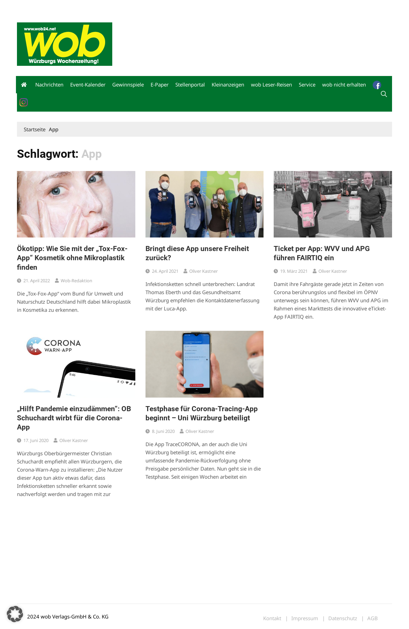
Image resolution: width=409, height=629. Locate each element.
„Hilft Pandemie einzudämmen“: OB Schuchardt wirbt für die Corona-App (74, 418)
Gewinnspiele (128, 84)
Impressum (117, 6)
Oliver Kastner (203, 271)
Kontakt (94, 6)
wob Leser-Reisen (271, 84)
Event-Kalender (87, 84)
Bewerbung (144, 6)
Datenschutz (342, 618)
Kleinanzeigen (228, 84)
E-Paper (160, 84)
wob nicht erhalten (64, 6)
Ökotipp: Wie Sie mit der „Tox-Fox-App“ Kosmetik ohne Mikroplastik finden (72, 258)
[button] (15, 614)
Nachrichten (49, 84)
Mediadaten (29, 6)
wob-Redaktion (76, 281)
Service (307, 84)
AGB (372, 618)
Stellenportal (190, 84)
